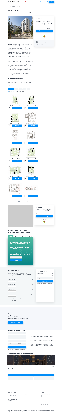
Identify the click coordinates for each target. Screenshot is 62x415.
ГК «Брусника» (44, 219)
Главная (10, 6)
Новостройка (27, 395)
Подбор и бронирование (45, 394)
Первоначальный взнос (12, 284)
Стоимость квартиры (11, 279)
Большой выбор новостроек (46, 395)
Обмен (30, 236)
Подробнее (16, 125)
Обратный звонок (12, 395)
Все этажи (10, 91)
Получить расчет (45, 281)
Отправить (16, 260)
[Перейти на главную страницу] (13, 1)
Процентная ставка (11, 289)
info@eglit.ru (10, 400)
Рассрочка (24, 236)
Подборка (51, 1)
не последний (22, 91)
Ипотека (16, 236)
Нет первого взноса (12, 300)
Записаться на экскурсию (44, 30)
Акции (10, 236)
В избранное (9, 107)
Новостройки (14, 6)
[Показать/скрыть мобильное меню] (8, 1)
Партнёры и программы (15, 322)
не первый (16, 91)
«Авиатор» (18, 6)
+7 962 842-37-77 (41, 1)
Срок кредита (10, 294)
